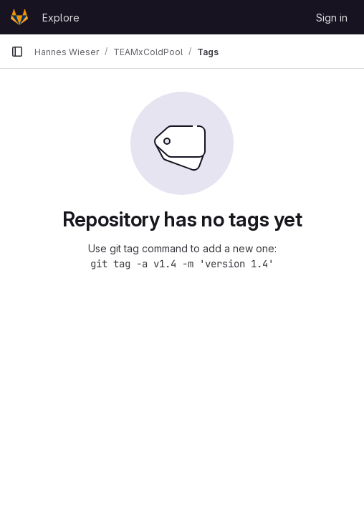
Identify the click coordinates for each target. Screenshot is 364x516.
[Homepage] (19, 17)
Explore (61, 17)
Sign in (332, 17)
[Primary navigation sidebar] (17, 51)
